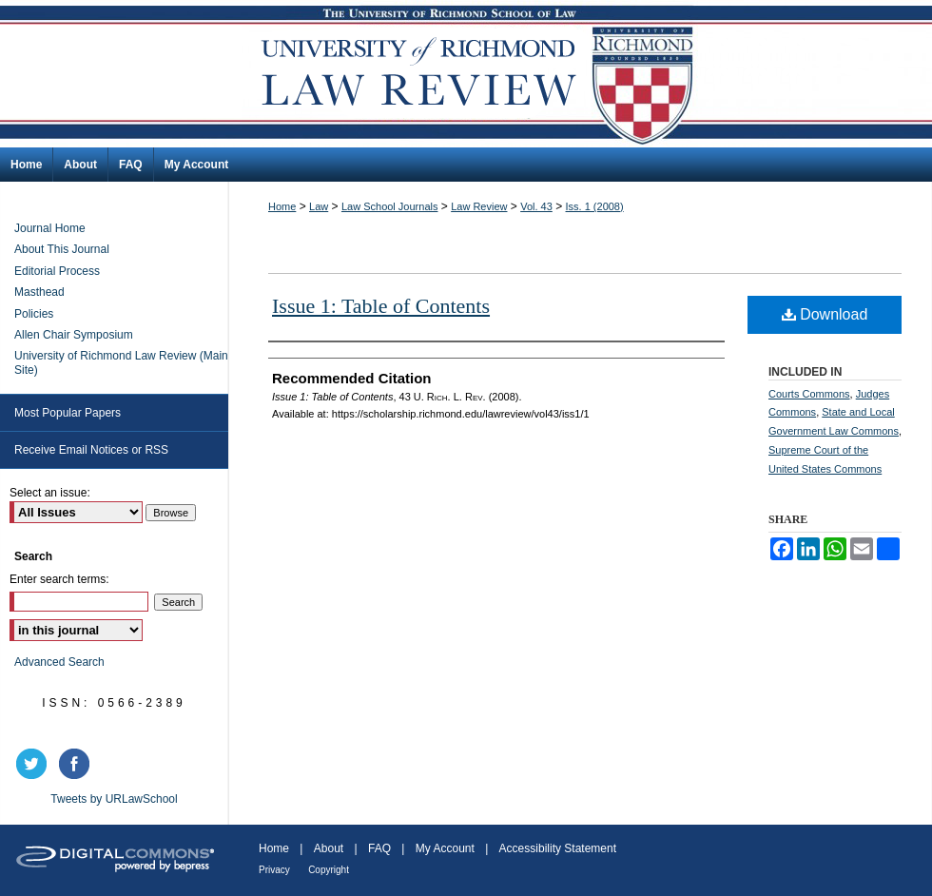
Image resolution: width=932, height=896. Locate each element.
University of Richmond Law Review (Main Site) (121, 362)
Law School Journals (389, 206)
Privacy (274, 870)
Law (318, 206)
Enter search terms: (59, 579)
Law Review (479, 206)
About (328, 848)
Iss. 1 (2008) (595, 206)
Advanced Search (59, 662)
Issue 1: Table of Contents (381, 306)
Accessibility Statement (557, 848)
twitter (34, 764)
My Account (445, 848)
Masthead (39, 292)
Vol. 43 (536, 206)
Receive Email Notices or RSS (91, 450)
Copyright (328, 870)
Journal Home (50, 228)
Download (825, 314)
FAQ (379, 848)
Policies (33, 314)
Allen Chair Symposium (73, 334)
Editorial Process (57, 271)
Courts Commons (809, 393)
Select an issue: (50, 492)
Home (282, 206)
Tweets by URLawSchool (113, 799)
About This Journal (61, 249)
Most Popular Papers (67, 412)
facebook (77, 764)
